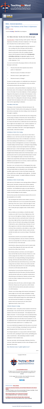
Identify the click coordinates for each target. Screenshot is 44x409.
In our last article (10, 39)
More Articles (16, 385)
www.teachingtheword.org (22, 369)
